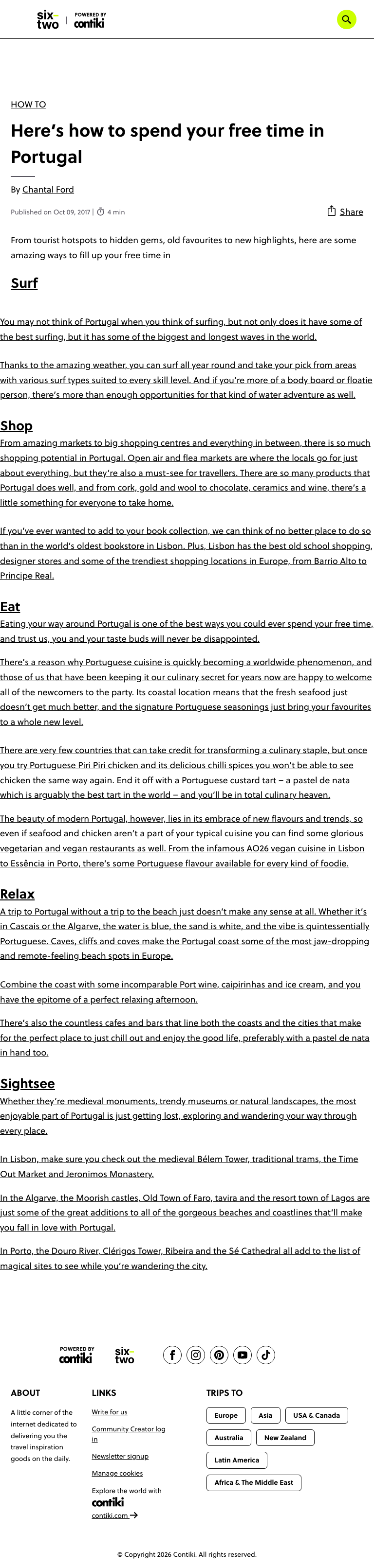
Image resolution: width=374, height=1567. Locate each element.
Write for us (110, 1412)
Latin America (236, 1460)
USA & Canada (316, 1415)
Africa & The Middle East (253, 1482)
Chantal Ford (48, 189)
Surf (24, 283)
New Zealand (285, 1438)
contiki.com (115, 1515)
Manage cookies (117, 1473)
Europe (226, 1415)
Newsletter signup (120, 1456)
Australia (228, 1438)
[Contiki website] (76, 1355)
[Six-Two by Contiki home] (48, 19)
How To (28, 104)
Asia (265, 1415)
